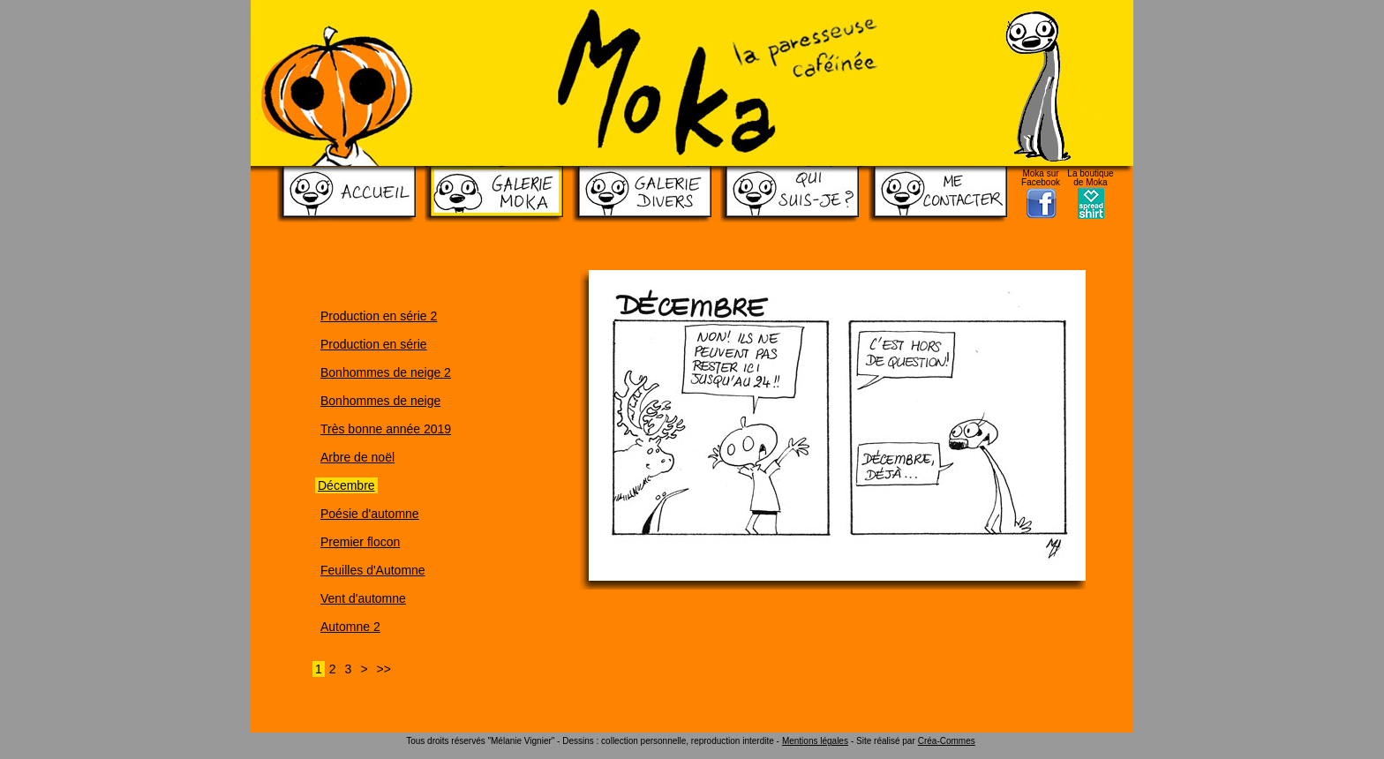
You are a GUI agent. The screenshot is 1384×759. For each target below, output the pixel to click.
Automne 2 (350, 627)
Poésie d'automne (369, 514)
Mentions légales (815, 741)
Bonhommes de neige (380, 401)
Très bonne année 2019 (385, 429)
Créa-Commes (946, 741)
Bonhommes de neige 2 (385, 372)
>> (384, 669)
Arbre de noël (357, 457)
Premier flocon (360, 542)
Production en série (373, 344)
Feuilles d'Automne (372, 570)
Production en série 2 (378, 316)
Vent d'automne (363, 598)
